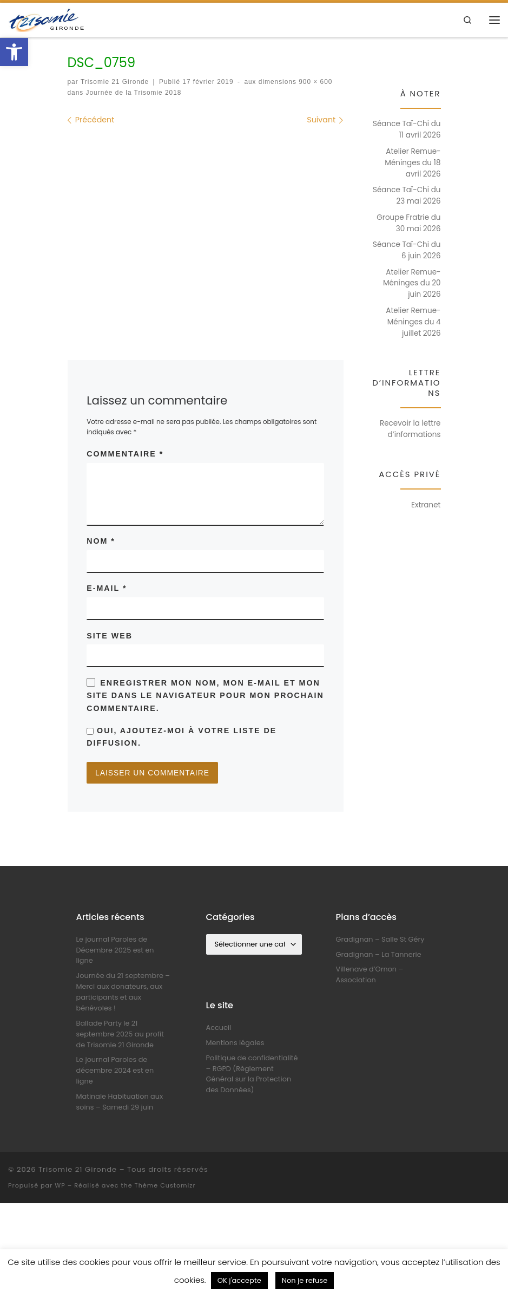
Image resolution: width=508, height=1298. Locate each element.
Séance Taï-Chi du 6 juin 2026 (406, 250)
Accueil (219, 1028)
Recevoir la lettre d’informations (410, 429)
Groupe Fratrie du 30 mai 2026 (408, 223)
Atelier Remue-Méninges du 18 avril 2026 (412, 162)
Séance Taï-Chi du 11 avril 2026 (406, 129)
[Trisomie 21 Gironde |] (47, 19)
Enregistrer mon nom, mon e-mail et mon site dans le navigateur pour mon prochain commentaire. (205, 696)
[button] (14, 52)
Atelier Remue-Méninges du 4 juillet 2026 (413, 321)
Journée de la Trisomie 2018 (132, 92)
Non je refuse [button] (304, 1280)
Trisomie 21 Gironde (115, 82)
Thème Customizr (165, 1186)
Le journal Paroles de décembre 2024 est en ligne (115, 1071)
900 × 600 (314, 82)
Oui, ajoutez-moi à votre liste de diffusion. (181, 737)
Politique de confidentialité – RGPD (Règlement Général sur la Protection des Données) (252, 1074)
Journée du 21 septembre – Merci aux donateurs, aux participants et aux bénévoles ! (123, 993)
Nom (101, 541)
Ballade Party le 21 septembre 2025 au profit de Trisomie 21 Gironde (120, 1034)
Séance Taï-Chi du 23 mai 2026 (406, 195)
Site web (110, 635)
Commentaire (125, 453)
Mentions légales (235, 1043)
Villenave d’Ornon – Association (370, 976)
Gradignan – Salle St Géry (380, 939)
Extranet (426, 505)
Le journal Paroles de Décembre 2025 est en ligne (115, 950)
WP (60, 1186)
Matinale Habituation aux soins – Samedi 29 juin (119, 1103)
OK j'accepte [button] (239, 1280)
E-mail (107, 588)
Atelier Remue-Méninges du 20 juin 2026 (412, 283)
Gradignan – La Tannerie (378, 955)
